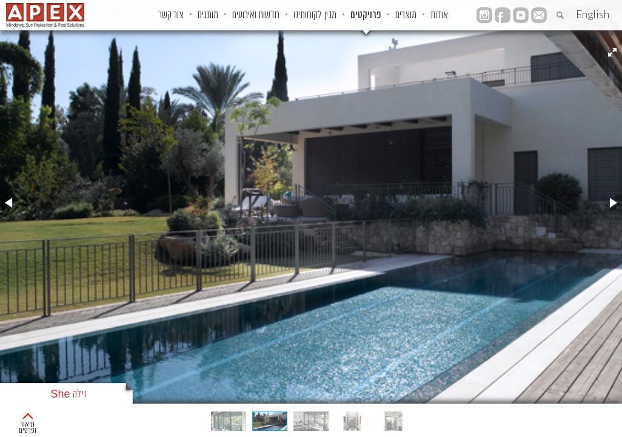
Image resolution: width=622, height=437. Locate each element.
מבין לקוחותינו (328, 15)
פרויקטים (391, 15)
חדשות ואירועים (257, 15)
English (592, 14)
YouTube (521, 15)
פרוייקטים (572, 419)
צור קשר (148, 15)
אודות (489, 15)
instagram (521, 31)
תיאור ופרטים (44, 418)
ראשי (608, 419)
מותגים (197, 15)
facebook (539, 31)
